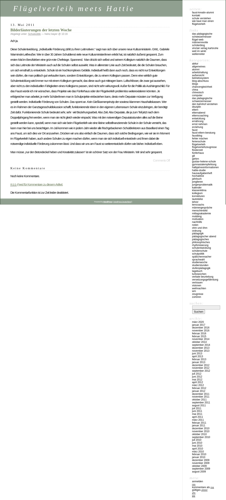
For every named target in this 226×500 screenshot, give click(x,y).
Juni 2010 (197, 442)
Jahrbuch (197, 178)
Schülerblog (198, 45)
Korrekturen (198, 196)
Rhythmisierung (200, 245)
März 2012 (198, 385)
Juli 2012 (196, 373)
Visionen (196, 285)
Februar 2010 (199, 454)
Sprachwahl (198, 259)
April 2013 (197, 356)
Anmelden (197, 481)
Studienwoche (199, 262)
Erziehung (197, 127)
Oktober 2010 (199, 434)
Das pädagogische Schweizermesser (202, 35)
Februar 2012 (199, 388)
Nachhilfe (197, 222)
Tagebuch (197, 271)
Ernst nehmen (199, 124)
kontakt (196, 15)
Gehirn (195, 158)
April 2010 (197, 448)
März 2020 (198, 322)
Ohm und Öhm (199, 227)
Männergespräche (202, 207)
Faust (194, 130)
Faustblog (197, 135)
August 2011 (199, 405)
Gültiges (199, 490)
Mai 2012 (197, 379)
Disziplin (196, 106)
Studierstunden (200, 265)
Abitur (195, 63)
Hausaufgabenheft (202, 173)
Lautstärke (197, 199)
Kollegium (197, 193)
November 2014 (200, 339)
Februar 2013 (199, 359)
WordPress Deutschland (122, 202)
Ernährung (198, 121)
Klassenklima (199, 190)
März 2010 (198, 451)
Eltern (195, 109)
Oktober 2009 (199, 466)
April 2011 (197, 416)
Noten (195, 224)
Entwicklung (198, 118)
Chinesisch (198, 92)
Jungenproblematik (202, 184)
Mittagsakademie (201, 213)
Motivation (198, 219)
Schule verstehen (201, 18)
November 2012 (200, 367)
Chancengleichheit (202, 86)
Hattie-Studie (199, 170)
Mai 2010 (197, 445)
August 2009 (199, 471)
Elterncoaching (200, 115)
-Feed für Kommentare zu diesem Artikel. (36, 184)
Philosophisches (201, 242)
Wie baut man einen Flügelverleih (203, 22)
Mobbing (197, 216)
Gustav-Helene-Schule (204, 161)
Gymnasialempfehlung (204, 164)
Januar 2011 (198, 425)
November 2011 (200, 396)
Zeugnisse (197, 294)
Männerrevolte (200, 42)
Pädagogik (198, 233)
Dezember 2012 (200, 365)
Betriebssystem (200, 78)
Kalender (197, 187)
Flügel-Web (198, 39)
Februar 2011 (199, 422)
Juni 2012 (197, 376)
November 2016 (200, 330)
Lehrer (195, 202)
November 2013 (200, 350)
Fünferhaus (198, 153)
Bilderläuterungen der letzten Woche (41, 30)
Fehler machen (200, 138)
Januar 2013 (198, 362)
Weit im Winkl (199, 51)
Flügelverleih (198, 144)
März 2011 (198, 419)
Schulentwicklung (201, 247)
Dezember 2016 (200, 327)
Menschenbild (199, 210)
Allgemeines (198, 66)
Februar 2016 (199, 333)
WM (194, 291)
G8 (193, 155)
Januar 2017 (198, 324)
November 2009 (200, 463)
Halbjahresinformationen (205, 167)
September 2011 (201, 402)
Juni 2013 (197, 353)
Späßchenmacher (201, 256)
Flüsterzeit (197, 150)
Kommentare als (203, 487)
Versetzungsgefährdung (205, 279)
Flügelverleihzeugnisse (204, 147)
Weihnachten (199, 288)
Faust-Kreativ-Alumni (203, 12)
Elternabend (198, 112)
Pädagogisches (200, 239)
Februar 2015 (199, 336)
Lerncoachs (198, 204)
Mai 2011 (197, 414)
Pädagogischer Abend (204, 236)
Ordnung (196, 230)
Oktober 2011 (199, 399)
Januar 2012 (198, 391)
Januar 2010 (198, 457)
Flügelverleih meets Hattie (74, 8)
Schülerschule (199, 250)
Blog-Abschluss (200, 81)
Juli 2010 (196, 439)
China (195, 89)
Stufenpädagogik (201, 268)
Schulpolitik (34, 34)
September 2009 (201, 468)
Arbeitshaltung (200, 72)
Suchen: (197, 303)
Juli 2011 (196, 408)
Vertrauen (197, 282)
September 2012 (201, 370)
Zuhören (196, 296)
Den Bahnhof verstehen (205, 104)
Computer (197, 95)
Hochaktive (198, 175)
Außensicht (198, 75)
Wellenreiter (198, 54)
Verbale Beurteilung (202, 276)
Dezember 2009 (200, 460)
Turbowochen (199, 274)
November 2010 (200, 431)
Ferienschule (199, 141)
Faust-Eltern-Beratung (203, 132)
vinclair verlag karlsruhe (205, 48)
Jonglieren (197, 181)
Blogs (195, 83)
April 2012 (197, 382)
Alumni (195, 69)
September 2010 (201, 437)
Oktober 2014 (199, 342)
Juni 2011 (197, 411)
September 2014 (201, 344)
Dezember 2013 (200, 347)
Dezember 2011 (200, 394)
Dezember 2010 (200, 428)
